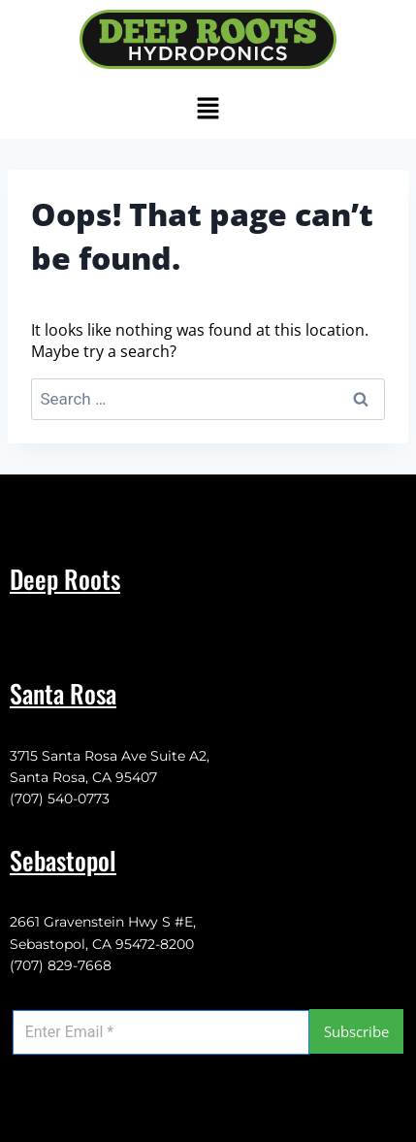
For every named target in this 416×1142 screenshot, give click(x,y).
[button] (207, 108)
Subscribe (356, 1031)
